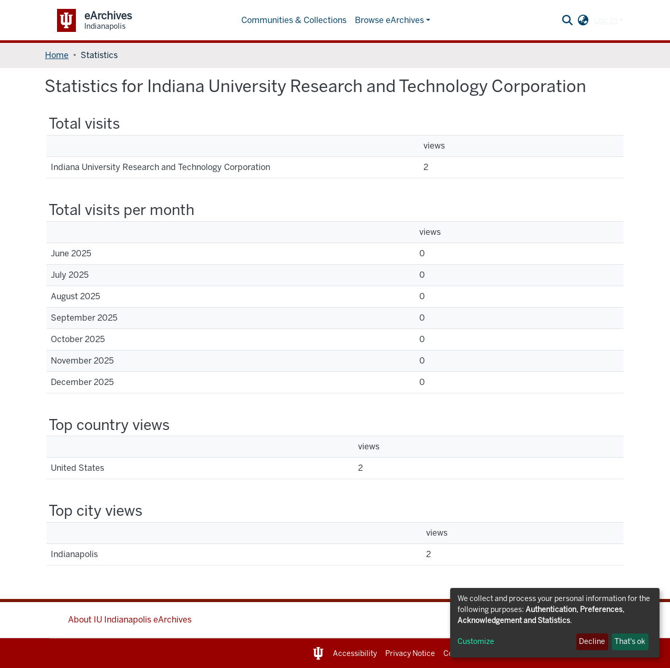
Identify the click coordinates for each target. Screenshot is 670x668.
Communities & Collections (294, 20)
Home (57, 55)
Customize (475, 641)
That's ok (630, 641)
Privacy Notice (410, 653)
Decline (592, 641)
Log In (605, 20)
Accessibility (355, 653)
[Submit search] (568, 20)
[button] (583, 20)
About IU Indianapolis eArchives (130, 620)
